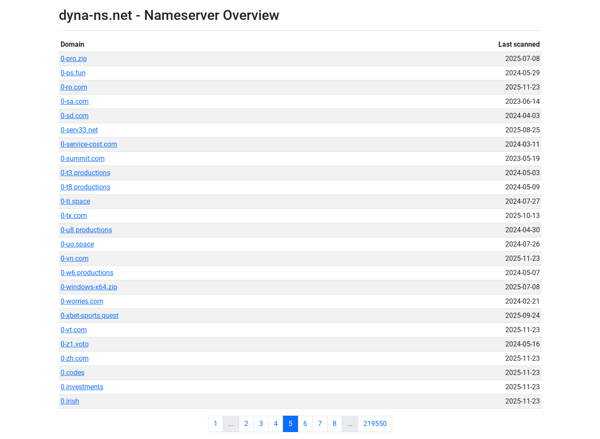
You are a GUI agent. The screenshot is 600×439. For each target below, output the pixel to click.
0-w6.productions (87, 273)
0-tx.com (74, 215)
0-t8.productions (85, 187)
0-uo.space (77, 244)
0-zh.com (75, 358)
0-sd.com (75, 116)
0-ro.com (74, 87)
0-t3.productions (85, 173)
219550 (375, 424)
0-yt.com (74, 330)
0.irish (70, 401)
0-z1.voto (75, 344)
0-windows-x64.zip (89, 287)
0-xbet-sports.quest (90, 315)
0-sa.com (75, 101)
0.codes (72, 373)
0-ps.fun (73, 73)
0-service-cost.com (89, 144)
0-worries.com (82, 301)
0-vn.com (75, 258)
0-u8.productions (86, 230)
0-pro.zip (74, 58)
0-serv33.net (79, 130)
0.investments (82, 387)
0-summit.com (83, 158)
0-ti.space (75, 201)
